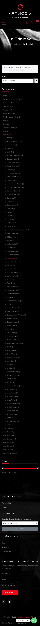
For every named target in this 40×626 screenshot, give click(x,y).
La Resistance (12, 255)
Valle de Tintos (12, 357)
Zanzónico (10, 428)
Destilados (7, 106)
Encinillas (10, 216)
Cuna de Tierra (12, 194)
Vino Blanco (7, 432)
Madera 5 (10, 265)
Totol (9, 347)
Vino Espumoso (8, 439)
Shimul (9, 329)
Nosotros (5, 547)
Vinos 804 (10, 382)
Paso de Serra (12, 287)
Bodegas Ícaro (12, 159)
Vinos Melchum (12, 404)
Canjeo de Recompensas (12, 99)
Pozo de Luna (12, 290)
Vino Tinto (7, 450)
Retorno (10, 297)
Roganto (10, 304)
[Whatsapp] (34, 620)
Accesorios (7, 96)
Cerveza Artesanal (9, 103)
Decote (9, 202)
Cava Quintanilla (12, 173)
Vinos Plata (11, 414)
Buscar (4, 76)
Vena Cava (10, 361)
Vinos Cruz (11, 389)
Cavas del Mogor (13, 177)
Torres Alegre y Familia (15, 343)
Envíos (4, 507)
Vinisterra (10, 379)
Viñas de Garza (12, 372)
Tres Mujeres (11, 350)
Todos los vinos (9, 128)
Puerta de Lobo (12, 294)
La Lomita (10, 248)
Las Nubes (10, 262)
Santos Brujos (12, 322)
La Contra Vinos (24, 617)
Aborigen (10, 138)
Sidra (5, 124)
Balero (9, 148)
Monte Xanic (11, 276)
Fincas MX (10, 219)
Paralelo (10, 283)
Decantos (10, 198)
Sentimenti (11, 326)
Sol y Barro (11, 333)
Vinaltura (10, 368)
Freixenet (10, 226)
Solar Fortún (11, 336)
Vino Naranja (7, 442)
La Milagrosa (11, 251)
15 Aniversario (7, 551)
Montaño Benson (13, 272)
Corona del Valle (12, 191)
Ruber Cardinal (12, 308)
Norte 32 (10, 279)
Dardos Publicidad (8, 623)
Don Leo (10, 209)
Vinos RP (10, 418)
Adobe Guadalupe (13, 141)
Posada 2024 (7, 113)
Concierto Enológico (14, 187)
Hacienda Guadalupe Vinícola (17, 230)
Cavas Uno (11, 180)
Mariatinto (10, 269)
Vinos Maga (11, 400)
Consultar (20, 529)
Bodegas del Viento (14, 155)
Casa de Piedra (12, 163)
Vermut (5, 131)
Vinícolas (17, 44)
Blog (3, 543)
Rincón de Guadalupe (14, 301)
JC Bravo (10, 237)
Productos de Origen (10, 117)
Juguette (10, 240)
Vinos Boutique (12, 386)
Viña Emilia (10, 365)
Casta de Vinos (12, 166)
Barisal (9, 152)
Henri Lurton (11, 233)
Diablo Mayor (11, 205)
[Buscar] (36, 80)
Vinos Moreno (12, 407)
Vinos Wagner (12, 421)
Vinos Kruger (11, 396)
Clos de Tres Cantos (14, 184)
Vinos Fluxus (11, 393)
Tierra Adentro (12, 340)
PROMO (6, 121)
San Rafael (11, 318)
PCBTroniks (21, 623)
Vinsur (9, 425)
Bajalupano (11, 145)
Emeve (9, 212)
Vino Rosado (7, 446)
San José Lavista (13, 311)
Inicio (9, 44)
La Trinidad (11, 258)
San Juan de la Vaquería (15, 315)
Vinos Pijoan (11, 411)
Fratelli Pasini (11, 223)
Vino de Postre (8, 435)
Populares (6, 110)
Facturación (6, 503)
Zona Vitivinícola (9, 453)
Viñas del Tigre (12, 375)
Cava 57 (10, 170)
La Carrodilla (11, 244)
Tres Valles (11, 354)
